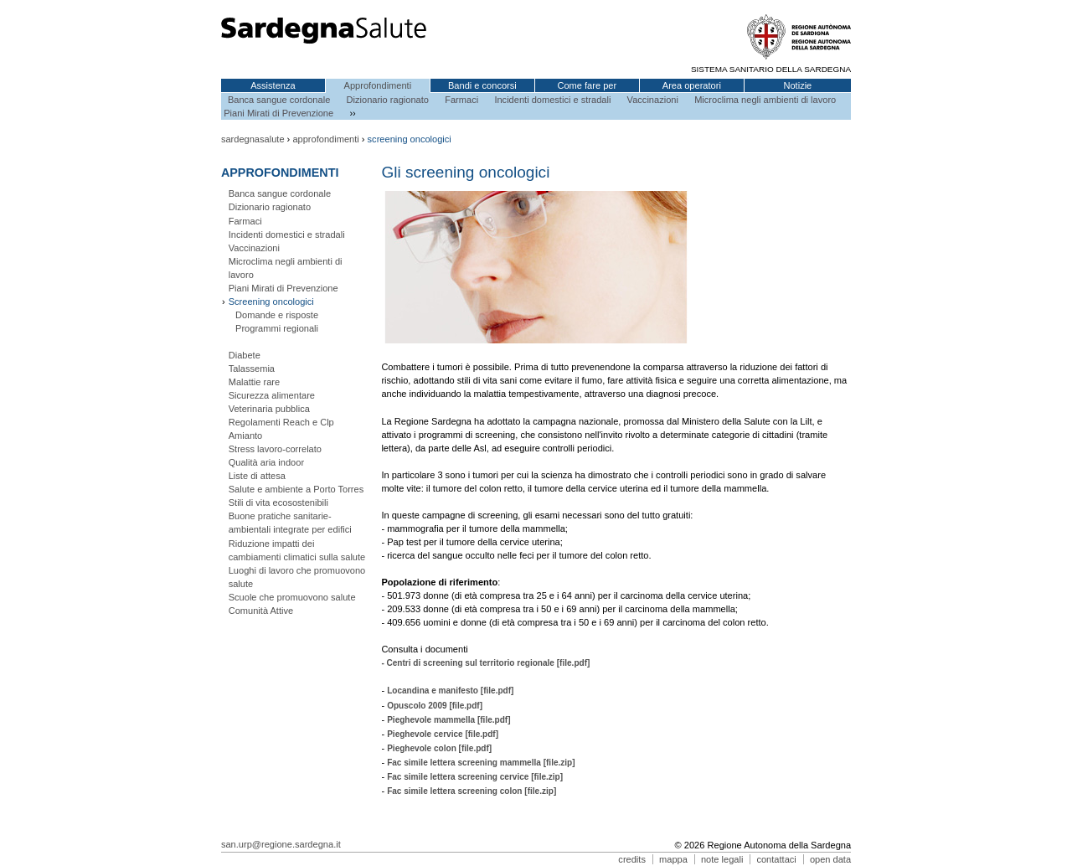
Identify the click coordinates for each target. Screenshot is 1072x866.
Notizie (797, 85)
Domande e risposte (276, 315)
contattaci (776, 859)
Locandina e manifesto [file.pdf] (450, 690)
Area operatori (691, 85)
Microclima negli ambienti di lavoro (765, 100)
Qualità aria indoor (266, 462)
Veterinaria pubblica (269, 409)
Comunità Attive (261, 611)
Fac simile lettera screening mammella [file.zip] (481, 762)
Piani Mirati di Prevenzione (278, 113)
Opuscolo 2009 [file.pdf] (434, 705)
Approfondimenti (378, 85)
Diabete (244, 355)
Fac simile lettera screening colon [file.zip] (471, 791)
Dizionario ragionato (388, 100)
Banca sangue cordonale (279, 100)
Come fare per (586, 85)
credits (632, 859)
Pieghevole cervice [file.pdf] (442, 734)
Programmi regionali (276, 328)
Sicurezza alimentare (272, 395)
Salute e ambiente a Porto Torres (296, 489)
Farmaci (461, 100)
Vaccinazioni (652, 100)
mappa (673, 859)
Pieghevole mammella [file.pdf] (448, 719)
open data (830, 859)
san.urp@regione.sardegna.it (281, 844)
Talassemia (252, 368)
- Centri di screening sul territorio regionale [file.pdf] (485, 663)
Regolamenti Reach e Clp (281, 422)
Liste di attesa (257, 476)
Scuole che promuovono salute (292, 597)
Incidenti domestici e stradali (552, 100)
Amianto (246, 435)
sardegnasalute (253, 139)
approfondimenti (325, 139)
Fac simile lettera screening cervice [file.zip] (475, 776)
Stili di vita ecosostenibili (278, 502)
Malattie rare (254, 382)
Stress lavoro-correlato (275, 449)
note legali (722, 859)
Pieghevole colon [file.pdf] (439, 748)
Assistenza (273, 85)
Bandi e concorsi (482, 85)
